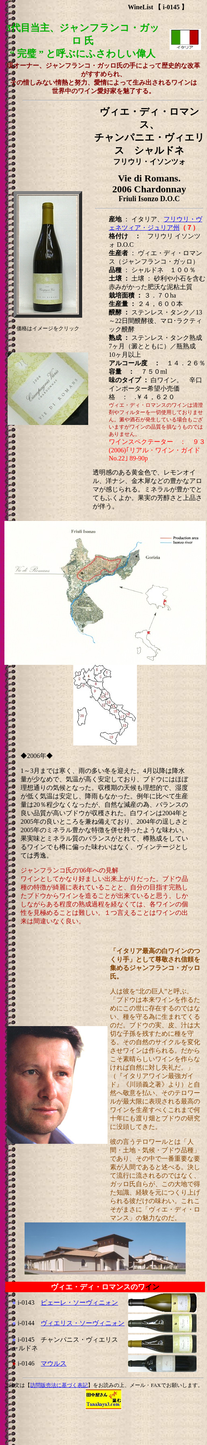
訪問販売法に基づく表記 (59, 1385)
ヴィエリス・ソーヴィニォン (82, 1323)
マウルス (53, 1363)
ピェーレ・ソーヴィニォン (79, 1302)
